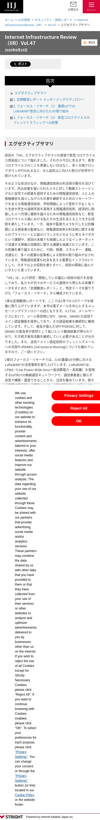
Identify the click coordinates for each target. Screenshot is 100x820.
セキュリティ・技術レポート (54, 20)
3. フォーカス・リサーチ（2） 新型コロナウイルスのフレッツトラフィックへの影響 (51, 120)
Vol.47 (52, 25)
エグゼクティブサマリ (30, 93)
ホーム (9, 20)
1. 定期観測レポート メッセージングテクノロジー (49, 99)
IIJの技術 (24, 20)
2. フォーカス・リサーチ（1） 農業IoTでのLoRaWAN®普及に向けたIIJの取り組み (44, 108)
